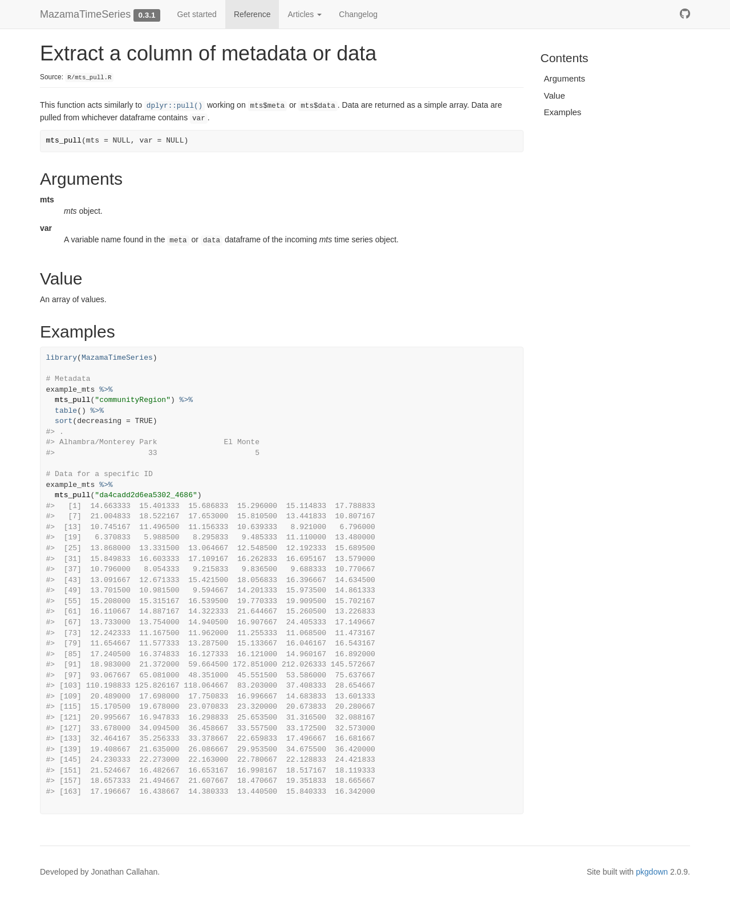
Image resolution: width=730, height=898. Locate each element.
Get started (197, 14)
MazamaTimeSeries (85, 14)
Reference (252, 14)
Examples (563, 112)
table (66, 411)
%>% (105, 389)
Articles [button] (304, 14)
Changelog (358, 14)
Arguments (565, 78)
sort (63, 421)
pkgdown (652, 871)
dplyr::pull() (174, 106)
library (62, 357)
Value (554, 95)
